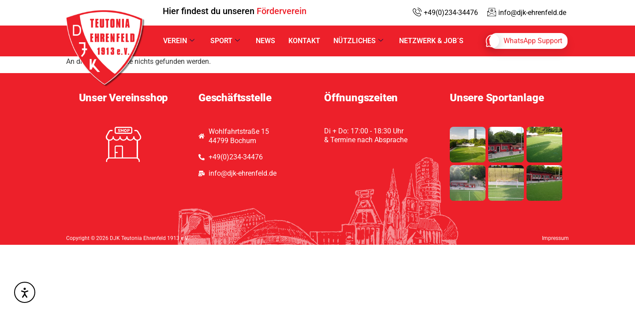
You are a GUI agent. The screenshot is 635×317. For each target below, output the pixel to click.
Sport (225, 41)
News (265, 41)
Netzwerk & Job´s (431, 41)
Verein (178, 41)
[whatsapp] (528, 41)
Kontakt (304, 41)
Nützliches (358, 41)
